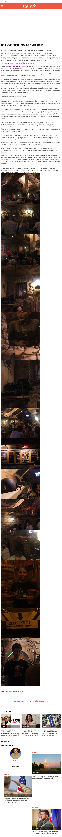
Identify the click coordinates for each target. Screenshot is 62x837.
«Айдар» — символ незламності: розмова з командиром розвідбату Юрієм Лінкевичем (50, 732)
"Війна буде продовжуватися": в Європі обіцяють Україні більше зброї (45, 777)
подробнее (15, 767)
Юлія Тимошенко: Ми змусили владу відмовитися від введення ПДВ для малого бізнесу (10, 732)
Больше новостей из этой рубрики (31, 701)
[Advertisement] (31, 26)
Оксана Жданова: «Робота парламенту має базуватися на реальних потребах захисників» (30, 732)
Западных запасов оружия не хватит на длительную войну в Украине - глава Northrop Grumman (17, 800)
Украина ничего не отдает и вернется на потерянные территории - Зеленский (46, 832)
